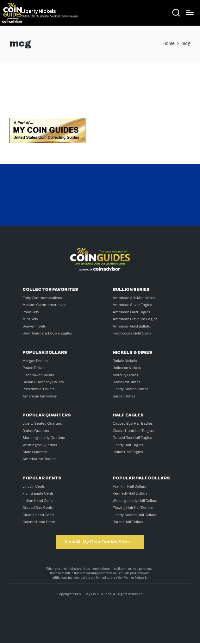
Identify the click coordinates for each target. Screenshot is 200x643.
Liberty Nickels (38, 11)
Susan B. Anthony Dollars (43, 382)
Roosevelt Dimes (126, 382)
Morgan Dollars (34, 361)
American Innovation (39, 396)
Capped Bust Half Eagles (133, 423)
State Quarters (34, 452)
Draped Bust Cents (37, 507)
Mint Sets (30, 319)
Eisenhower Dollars (38, 375)
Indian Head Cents (37, 501)
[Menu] (190, 12)
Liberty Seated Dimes (130, 389)
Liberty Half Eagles (128, 445)
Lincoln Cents (33, 486)
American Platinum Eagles (135, 319)
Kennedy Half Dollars (130, 493)
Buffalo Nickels (125, 361)
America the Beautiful (40, 459)
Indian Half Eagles (128, 452)
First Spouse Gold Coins (132, 333)
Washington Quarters (39, 445)
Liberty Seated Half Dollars (134, 515)
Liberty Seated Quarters (42, 423)
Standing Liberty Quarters (43, 438)
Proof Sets (30, 312)
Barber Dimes (124, 396)
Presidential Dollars (38, 389)
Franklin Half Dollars (129, 486)
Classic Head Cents (38, 515)
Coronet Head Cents (38, 522)
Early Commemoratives (42, 298)
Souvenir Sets (34, 326)
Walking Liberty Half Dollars (135, 501)
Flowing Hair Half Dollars (133, 507)
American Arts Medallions (134, 298)
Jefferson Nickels (127, 368)
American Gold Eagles (131, 312)
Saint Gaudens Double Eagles (47, 333)
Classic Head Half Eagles (133, 431)
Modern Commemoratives (44, 305)
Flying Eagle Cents (37, 493)
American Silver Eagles (132, 305)
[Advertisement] (100, 92)
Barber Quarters (35, 431)
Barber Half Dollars (128, 522)
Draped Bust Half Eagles (132, 438)
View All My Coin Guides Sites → (99, 541)
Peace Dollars (33, 368)
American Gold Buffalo (131, 326)
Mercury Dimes (125, 375)
